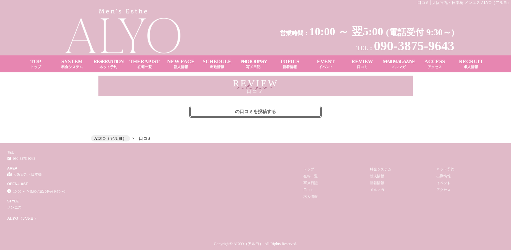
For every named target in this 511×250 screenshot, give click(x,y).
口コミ (308, 190)
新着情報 (377, 183)
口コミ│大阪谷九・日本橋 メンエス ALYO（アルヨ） (464, 2)
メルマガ (377, 190)
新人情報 (377, 176)
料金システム (380, 169)
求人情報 (310, 197)
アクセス (443, 190)
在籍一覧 (310, 176)
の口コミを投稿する (255, 111)
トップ (308, 169)
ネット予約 (445, 169)
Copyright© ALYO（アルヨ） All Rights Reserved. (255, 244)
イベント (443, 183)
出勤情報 (443, 176)
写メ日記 (310, 183)
